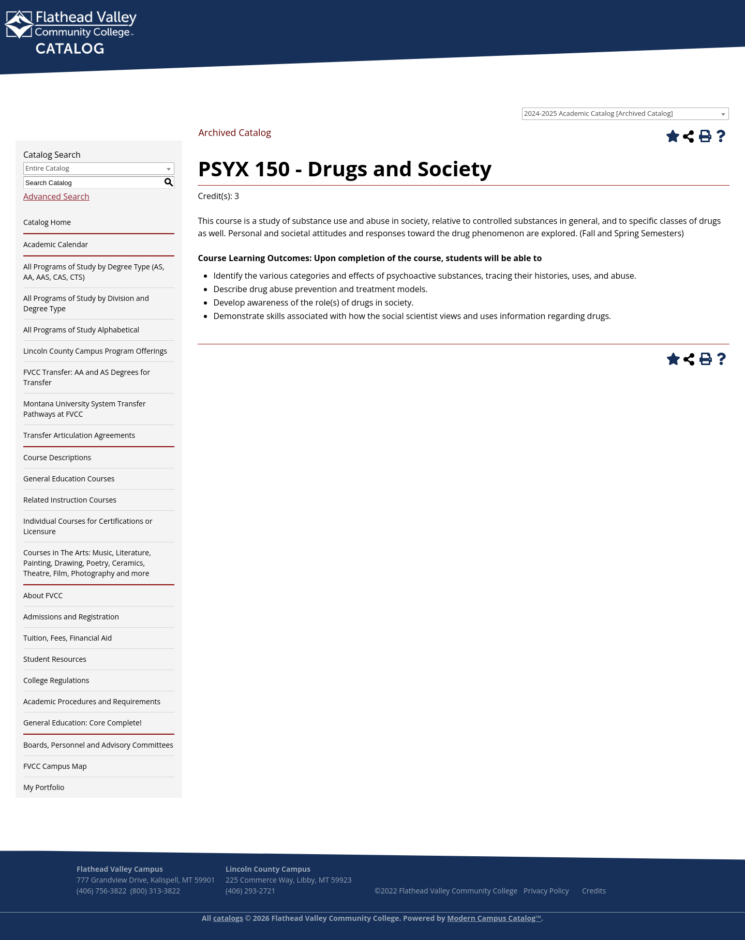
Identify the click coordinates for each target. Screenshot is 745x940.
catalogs (228, 918)
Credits (594, 891)
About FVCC (43, 595)
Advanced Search (56, 196)
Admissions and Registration (71, 616)
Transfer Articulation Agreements (79, 435)
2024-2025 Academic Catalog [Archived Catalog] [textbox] (598, 113)
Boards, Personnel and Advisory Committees (98, 745)
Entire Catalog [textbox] (47, 168)
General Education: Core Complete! (82, 722)
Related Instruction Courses (69, 500)
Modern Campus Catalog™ (494, 918)
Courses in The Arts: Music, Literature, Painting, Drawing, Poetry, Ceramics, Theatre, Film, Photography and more (87, 563)
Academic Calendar (55, 244)
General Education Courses (69, 478)
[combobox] (625, 114)
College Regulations (56, 680)
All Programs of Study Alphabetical (81, 330)
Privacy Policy (546, 891)
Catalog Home (47, 222)
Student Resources (54, 659)
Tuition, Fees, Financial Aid (67, 638)
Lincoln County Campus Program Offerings (95, 351)
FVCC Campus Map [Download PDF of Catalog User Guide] (55, 766)
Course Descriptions (57, 457)
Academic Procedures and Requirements (91, 701)
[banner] (70, 33)
